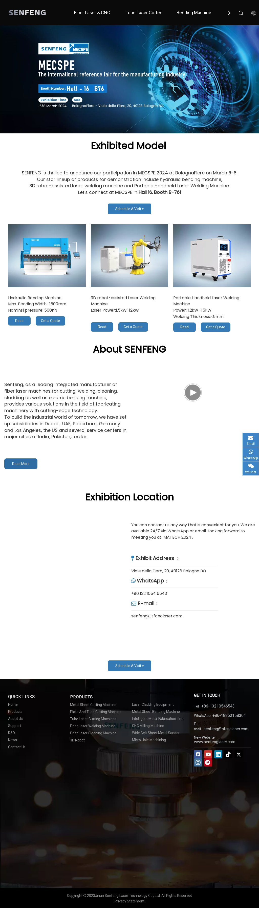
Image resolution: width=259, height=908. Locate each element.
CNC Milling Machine (148, 726)
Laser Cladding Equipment (153, 704)
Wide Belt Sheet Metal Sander (156, 733)
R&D (11, 733)
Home (13, 704)
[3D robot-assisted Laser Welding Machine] (129, 255)
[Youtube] (208, 754)
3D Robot (77, 740)
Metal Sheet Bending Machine (156, 712)
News (12, 740)
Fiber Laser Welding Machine (92, 726)
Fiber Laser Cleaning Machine (93, 733)
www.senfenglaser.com (214, 741)
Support (14, 726)
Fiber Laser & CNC (92, 12)
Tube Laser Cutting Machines (93, 719)
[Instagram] (198, 762)
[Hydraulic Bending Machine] (47, 255)
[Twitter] (238, 754)
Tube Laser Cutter (143, 12)
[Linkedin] (218, 754)
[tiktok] (228, 754)
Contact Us (17, 747)
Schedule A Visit (129, 209)
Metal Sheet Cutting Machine (93, 705)
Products (15, 712)
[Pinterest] (208, 762)
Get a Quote (50, 321)
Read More (19, 322)
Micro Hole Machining (149, 740)
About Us (15, 719)
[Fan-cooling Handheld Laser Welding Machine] (212, 255)
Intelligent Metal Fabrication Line (157, 719)
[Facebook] (198, 754)
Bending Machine (194, 12)
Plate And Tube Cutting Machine (95, 712)
